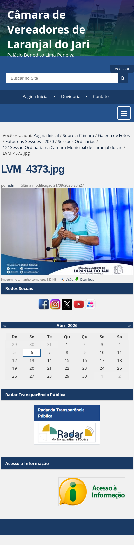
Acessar (122, 69)
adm (11, 185)
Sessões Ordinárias (76, 141)
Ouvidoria (71, 96)
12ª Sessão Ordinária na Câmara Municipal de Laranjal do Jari (63, 147)
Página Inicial (36, 96)
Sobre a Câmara (78, 135)
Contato (101, 96)
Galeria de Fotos (114, 135)
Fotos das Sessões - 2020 (29, 141)
